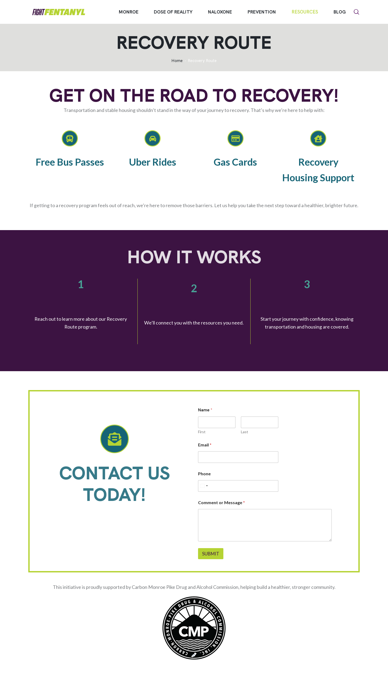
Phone (204, 473)
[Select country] (203, 486)
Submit (210, 553)
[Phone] (238, 486)
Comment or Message (221, 502)
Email (205, 444)
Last (244, 431)
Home (177, 60)
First (202, 431)
